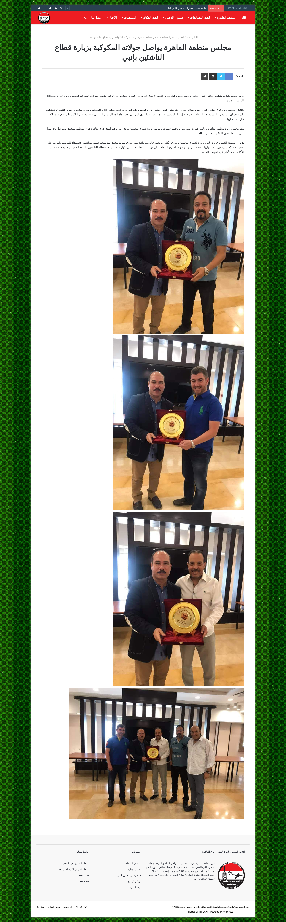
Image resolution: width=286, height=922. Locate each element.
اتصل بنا (96, 17)
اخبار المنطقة (169, 37)
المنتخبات (130, 17)
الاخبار (181, 37)
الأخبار (113, 17)
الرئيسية (192, 37)
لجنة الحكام (150, 17)
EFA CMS (84, 881)
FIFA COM (84, 875)
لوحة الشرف (135, 887)
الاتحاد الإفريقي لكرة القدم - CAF (73, 869)
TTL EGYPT (204, 912)
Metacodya (227, 912)
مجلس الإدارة (134, 869)
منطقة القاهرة (226, 17)
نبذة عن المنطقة (133, 863)
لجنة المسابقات (200, 17)
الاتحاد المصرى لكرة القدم (76, 863)
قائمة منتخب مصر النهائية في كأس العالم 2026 (183, 8)
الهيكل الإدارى (134, 881)
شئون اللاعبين (174, 17)
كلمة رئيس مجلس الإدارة (128, 875)
